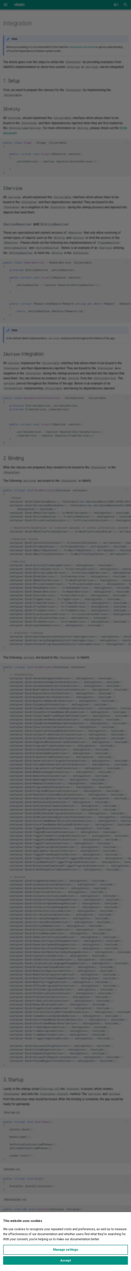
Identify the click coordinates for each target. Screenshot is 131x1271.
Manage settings (65, 1249)
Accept (65, 1260)
